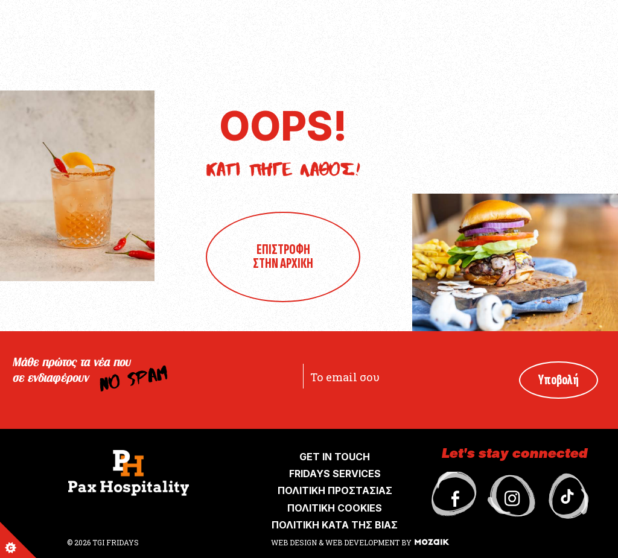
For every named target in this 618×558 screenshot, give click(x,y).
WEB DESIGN (295, 542)
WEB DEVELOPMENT (362, 542)
